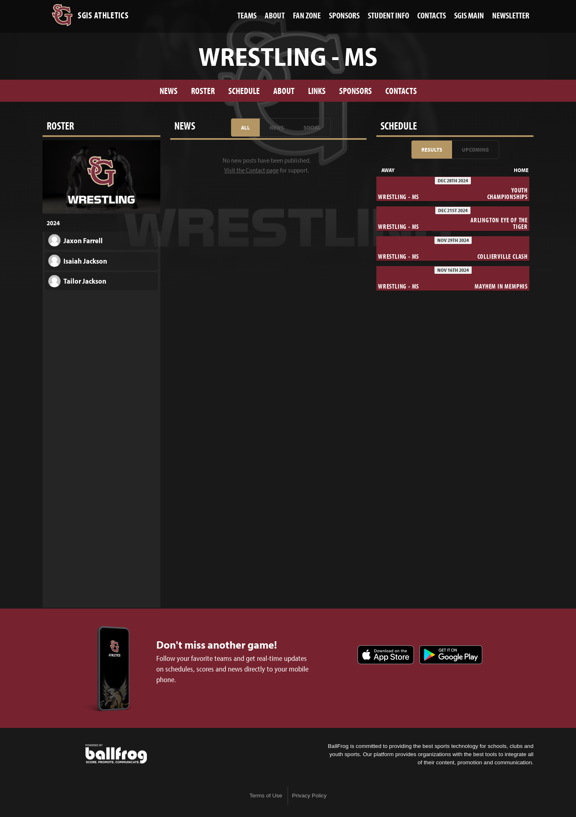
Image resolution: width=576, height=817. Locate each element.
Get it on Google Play (450, 654)
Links (317, 90)
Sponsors (355, 90)
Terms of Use (266, 795)
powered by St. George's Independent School (116, 754)
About (284, 90)
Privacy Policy (309, 795)
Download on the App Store (386, 654)
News (169, 90)
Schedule (244, 90)
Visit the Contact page (251, 170)
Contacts (401, 90)
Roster (203, 90)
